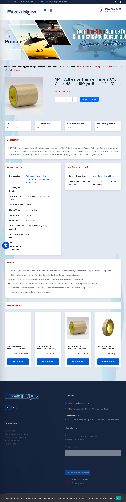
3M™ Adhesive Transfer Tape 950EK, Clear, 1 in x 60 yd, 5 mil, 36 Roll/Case (78, 347)
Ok (118, 498)
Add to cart (89, 99)
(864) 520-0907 (113, 9)
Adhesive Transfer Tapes (64, 66)
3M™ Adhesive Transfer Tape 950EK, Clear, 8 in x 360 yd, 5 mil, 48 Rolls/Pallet (17, 347)
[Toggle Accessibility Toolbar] (6, 245)
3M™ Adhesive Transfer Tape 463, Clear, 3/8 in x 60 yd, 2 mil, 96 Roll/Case (108, 347)
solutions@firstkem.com (58, 2)
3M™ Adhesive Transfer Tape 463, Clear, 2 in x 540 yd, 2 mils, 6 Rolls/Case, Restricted (47, 347)
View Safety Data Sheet (104, 176)
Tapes (13, 66)
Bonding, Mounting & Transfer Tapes (34, 66)
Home (8, 37)
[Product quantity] (66, 99)
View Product (17, 361)
